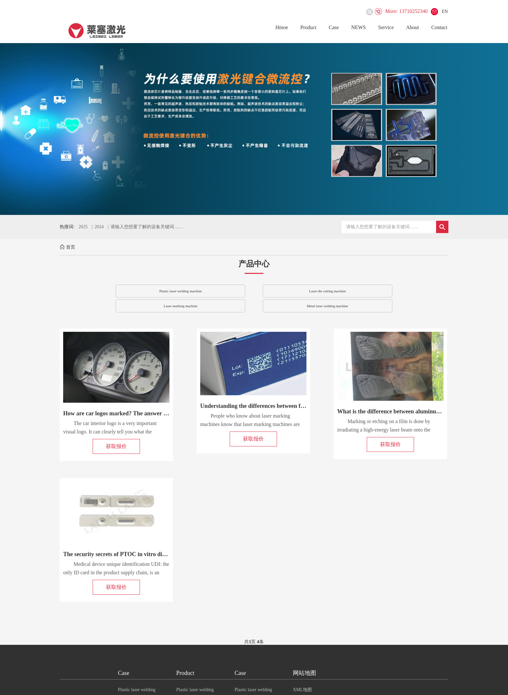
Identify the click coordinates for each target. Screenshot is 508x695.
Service (386, 27)
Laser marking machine (180, 306)
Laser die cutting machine (327, 291)
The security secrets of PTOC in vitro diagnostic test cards (135, 554)
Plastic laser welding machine (180, 291)
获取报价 (116, 446)
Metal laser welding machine (327, 306)
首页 (70, 247)
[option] (254, 129)
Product (308, 27)
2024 (99, 226)
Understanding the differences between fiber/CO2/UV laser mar (279, 406)
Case (334, 27)
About (412, 27)
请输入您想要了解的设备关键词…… (146, 226)
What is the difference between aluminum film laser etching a (413, 411)
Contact (439, 27)
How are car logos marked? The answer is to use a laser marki (140, 413)
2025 (82, 226)
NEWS (358, 27)
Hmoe (281, 27)
